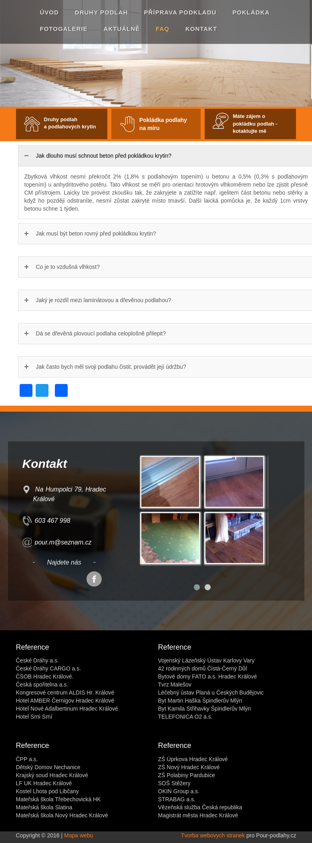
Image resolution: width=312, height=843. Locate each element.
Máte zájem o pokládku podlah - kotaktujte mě (255, 123)
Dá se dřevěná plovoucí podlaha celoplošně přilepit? (101, 333)
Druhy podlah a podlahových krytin (70, 123)
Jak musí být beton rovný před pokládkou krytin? (96, 233)
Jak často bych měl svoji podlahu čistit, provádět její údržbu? (111, 367)
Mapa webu (78, 835)
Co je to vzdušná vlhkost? (68, 267)
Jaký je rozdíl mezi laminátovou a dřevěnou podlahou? (103, 300)
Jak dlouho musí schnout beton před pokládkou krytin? (104, 155)
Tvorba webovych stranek (213, 835)
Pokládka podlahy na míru (163, 124)
